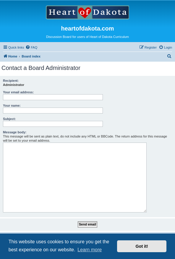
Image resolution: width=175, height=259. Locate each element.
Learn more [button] (89, 249)
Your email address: (18, 92)
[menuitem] (31, 47)
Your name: (12, 105)
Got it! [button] (142, 246)
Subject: (9, 119)
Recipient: (11, 80)
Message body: (14, 132)
